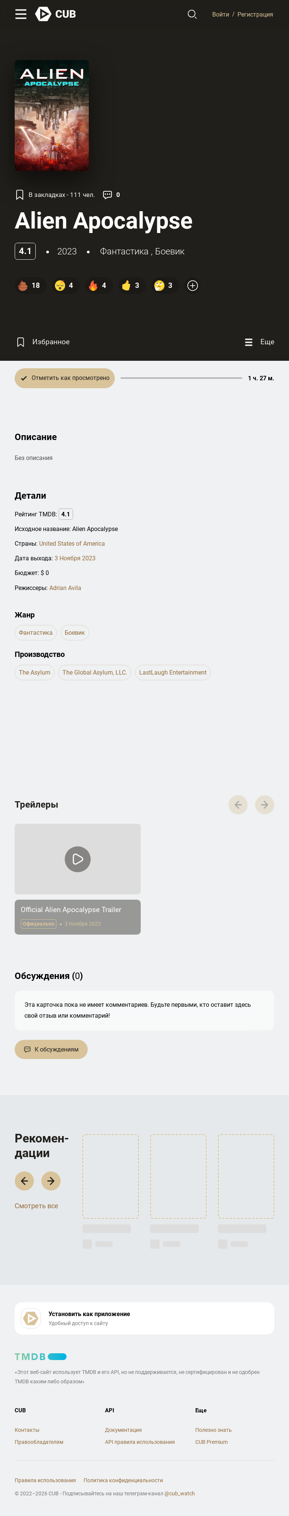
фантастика (124, 251)
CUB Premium (211, 1442)
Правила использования (45, 1480)
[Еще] (258, 342)
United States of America (72, 543)
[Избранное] (42, 342)
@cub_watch (179, 1493)
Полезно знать (213, 1430)
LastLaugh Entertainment (173, 672)
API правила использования (140, 1442)
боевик (169, 251)
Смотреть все (36, 1206)
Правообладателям (39, 1442)
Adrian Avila (65, 588)
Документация (123, 1430)
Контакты (27, 1430)
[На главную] (55, 14)
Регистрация (255, 14)
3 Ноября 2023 (75, 558)
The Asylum (34, 672)
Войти (220, 14)
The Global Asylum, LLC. (94, 672)
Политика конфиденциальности (123, 1480)
